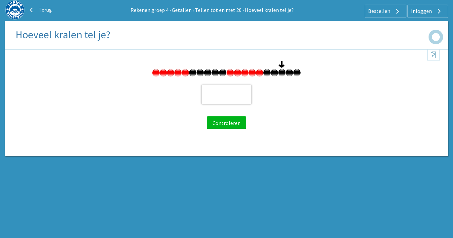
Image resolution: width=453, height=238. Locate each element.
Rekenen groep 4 (150, 10)
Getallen (182, 10)
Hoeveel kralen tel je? (269, 10)
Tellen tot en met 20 (218, 10)
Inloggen (426, 11)
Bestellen (384, 11)
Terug (40, 10)
